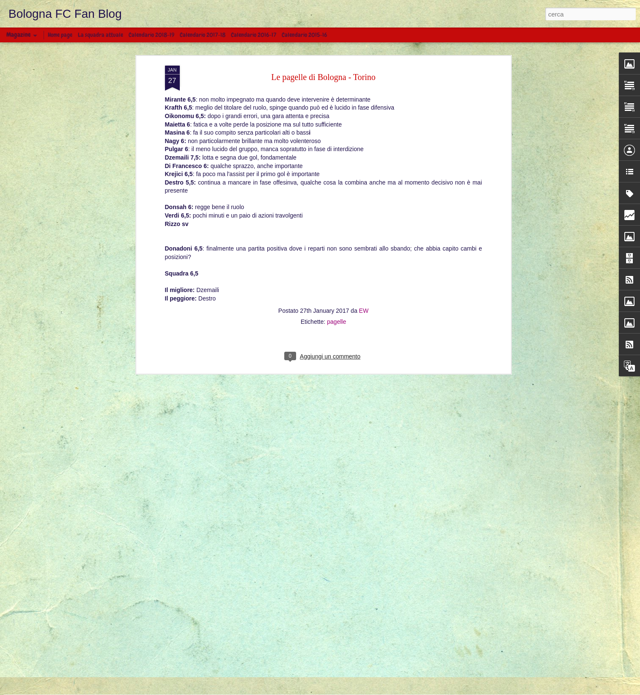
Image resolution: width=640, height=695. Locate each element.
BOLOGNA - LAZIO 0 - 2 (176, 636)
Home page (60, 35)
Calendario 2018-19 (151, 35)
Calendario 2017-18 (202, 35)
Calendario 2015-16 (304, 35)
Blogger (376, 690)
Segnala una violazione (411, 690)
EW (364, 216)
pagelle (336, 227)
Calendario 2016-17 (253, 35)
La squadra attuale (100, 35)
